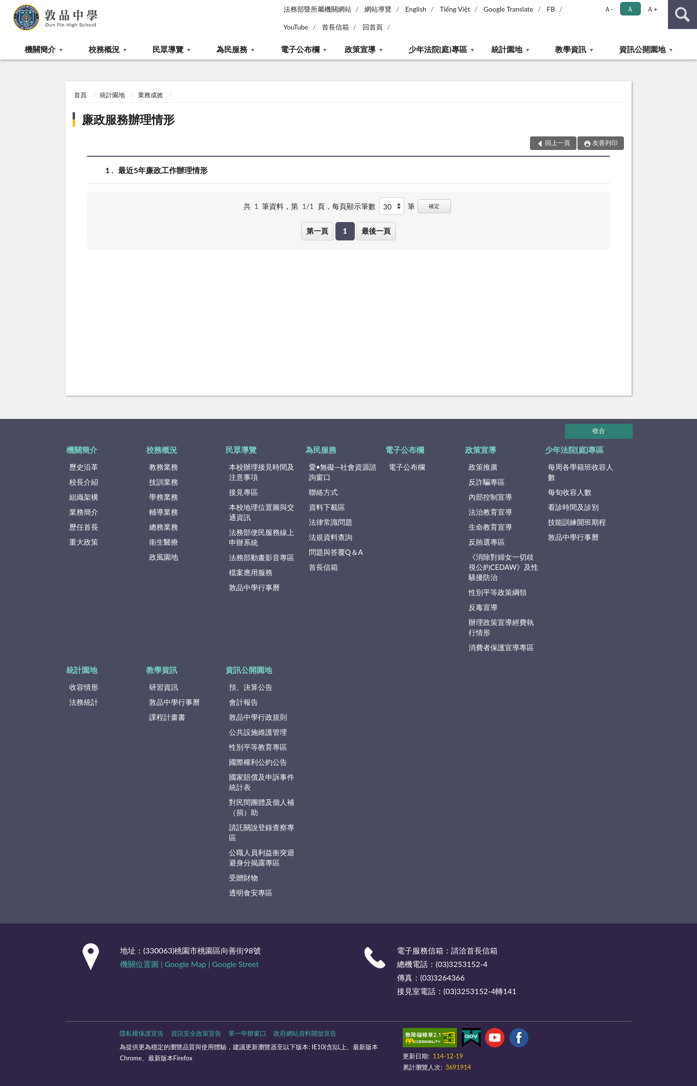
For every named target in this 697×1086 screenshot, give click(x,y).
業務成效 (150, 95)
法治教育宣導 (490, 511)
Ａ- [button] (608, 9)
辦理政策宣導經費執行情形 (501, 627)
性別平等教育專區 (258, 747)
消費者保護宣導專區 (501, 647)
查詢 (682, 14)
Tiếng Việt (455, 9)
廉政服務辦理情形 (128, 119)
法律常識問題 (330, 522)
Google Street (235, 963)
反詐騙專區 (487, 481)
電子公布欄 (300, 49)
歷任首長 (83, 526)
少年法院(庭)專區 (438, 49)
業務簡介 (83, 511)
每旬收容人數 (569, 492)
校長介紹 (83, 481)
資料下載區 (327, 507)
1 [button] (345, 230)
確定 (434, 206)
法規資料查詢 (330, 537)
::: (7, 7)
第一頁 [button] (317, 230)
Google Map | (188, 963)
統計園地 (506, 49)
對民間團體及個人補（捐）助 (261, 807)
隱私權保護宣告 (142, 1033)
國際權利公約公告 (258, 762)
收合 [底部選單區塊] (598, 430)
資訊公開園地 (642, 49)
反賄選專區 (487, 541)
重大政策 (83, 541)
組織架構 (83, 496)
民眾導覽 (167, 49)
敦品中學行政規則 (258, 717)
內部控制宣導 (490, 496)
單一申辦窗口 (247, 1033)
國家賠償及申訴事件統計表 (261, 782)
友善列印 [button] (605, 143)
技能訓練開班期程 (577, 522)
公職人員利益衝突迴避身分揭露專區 (261, 857)
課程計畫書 (167, 717)
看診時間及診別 (573, 507)
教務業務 (163, 466)
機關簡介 (40, 49)
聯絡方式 (323, 492)
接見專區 (243, 492)
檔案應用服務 (251, 572)
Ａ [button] (630, 9)
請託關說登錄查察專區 (261, 832)
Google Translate (508, 9)
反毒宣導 (483, 607)
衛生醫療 (163, 541)
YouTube (296, 27)
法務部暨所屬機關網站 (317, 9)
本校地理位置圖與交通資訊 (261, 512)
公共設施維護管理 (258, 732)
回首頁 (373, 27)
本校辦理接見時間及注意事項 (261, 471)
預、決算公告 (251, 687)
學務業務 (163, 496)
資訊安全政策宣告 (196, 1033)
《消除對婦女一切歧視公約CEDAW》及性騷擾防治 (504, 566)
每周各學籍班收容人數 (580, 471)
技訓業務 (163, 481)
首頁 (80, 95)
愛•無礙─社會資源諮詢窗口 (343, 471)
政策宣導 (360, 49)
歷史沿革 (83, 466)
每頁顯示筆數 (354, 206)
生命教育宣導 (490, 526)
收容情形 (83, 687)
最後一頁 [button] (376, 230)
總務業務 (163, 526)
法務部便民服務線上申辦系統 (261, 537)
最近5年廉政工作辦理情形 (163, 170)
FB (551, 9)
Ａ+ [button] (652, 9)
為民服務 (231, 49)
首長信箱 (335, 27)
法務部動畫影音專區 (261, 557)
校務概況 (104, 49)
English (415, 9)
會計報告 (243, 702)
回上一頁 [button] (557, 143)
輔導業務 (163, 511)
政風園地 (163, 556)
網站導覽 (378, 9)
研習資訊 (163, 687)
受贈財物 (243, 877)
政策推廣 (483, 466)
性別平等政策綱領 (498, 592)
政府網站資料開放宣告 (304, 1033)
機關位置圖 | (142, 963)
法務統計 (83, 702)
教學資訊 (570, 49)
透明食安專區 (251, 892)
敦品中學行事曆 (254, 587)
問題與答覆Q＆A (336, 552)
